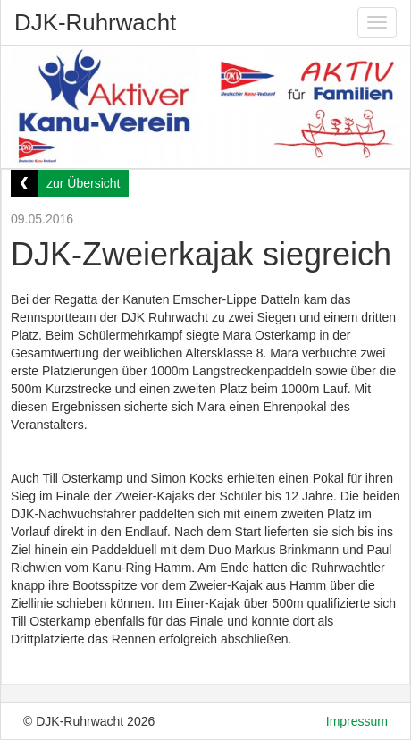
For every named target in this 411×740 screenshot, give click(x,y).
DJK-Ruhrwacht (95, 22)
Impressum (357, 721)
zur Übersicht (83, 183)
